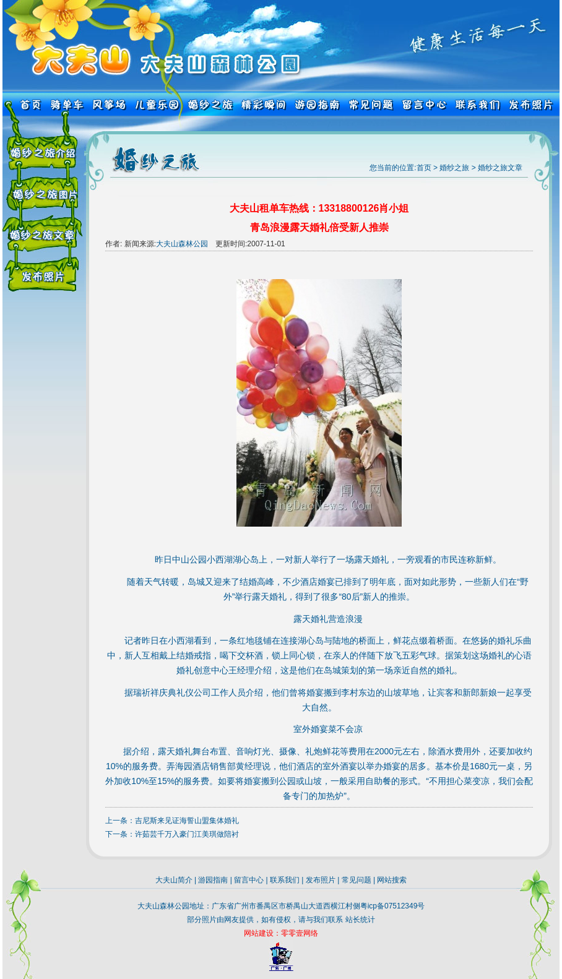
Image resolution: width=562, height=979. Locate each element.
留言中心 (249, 880)
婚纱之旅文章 (500, 167)
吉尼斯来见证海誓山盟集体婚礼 (187, 820)
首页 (424, 167)
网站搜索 (392, 880)
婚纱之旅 (454, 167)
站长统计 (360, 919)
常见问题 (356, 880)
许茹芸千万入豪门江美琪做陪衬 (187, 834)
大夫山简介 (173, 880)
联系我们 (285, 880)
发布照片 (320, 880)
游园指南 (213, 880)
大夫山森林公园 (182, 243)
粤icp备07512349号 (392, 906)
